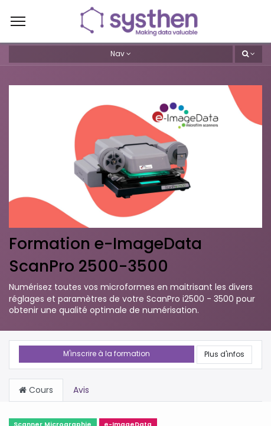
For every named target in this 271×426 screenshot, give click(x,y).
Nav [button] (117, 54)
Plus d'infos (224, 354)
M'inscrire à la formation (106, 353)
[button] (248, 54)
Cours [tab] (36, 390)
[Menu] (18, 21)
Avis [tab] (81, 390)
